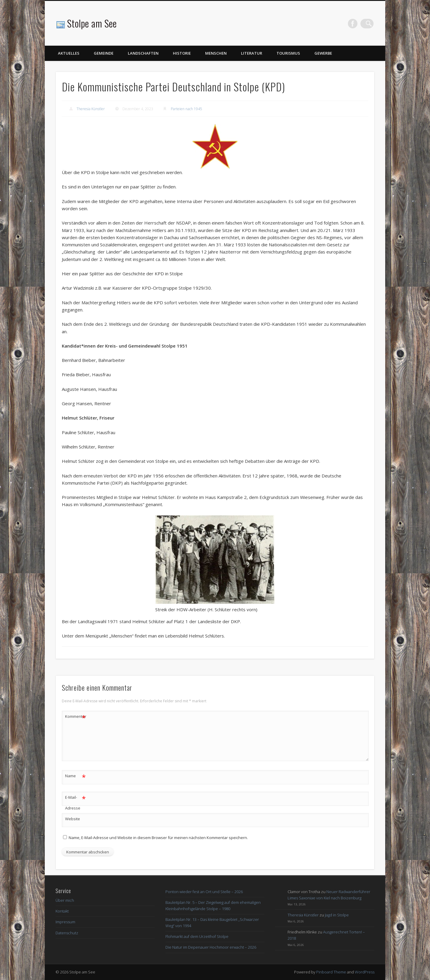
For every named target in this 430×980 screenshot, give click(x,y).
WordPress (364, 972)
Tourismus (288, 53)
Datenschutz (67, 933)
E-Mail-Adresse (75, 801)
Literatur (251, 53)
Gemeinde (103, 53)
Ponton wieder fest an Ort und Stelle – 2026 (204, 891)
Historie (182, 53)
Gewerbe (323, 53)
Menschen (216, 53)
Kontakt (62, 911)
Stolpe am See (92, 23)
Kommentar (75, 716)
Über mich (65, 900)
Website (72, 818)
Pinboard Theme (331, 972)
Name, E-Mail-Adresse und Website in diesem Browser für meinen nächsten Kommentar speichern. (158, 837)
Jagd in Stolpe (337, 915)
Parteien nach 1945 (186, 108)
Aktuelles (68, 53)
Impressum (65, 921)
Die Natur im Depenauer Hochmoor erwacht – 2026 (210, 947)
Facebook (356, 23)
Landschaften (143, 53)
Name (75, 776)
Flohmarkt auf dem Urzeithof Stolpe (196, 936)
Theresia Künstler (90, 108)
